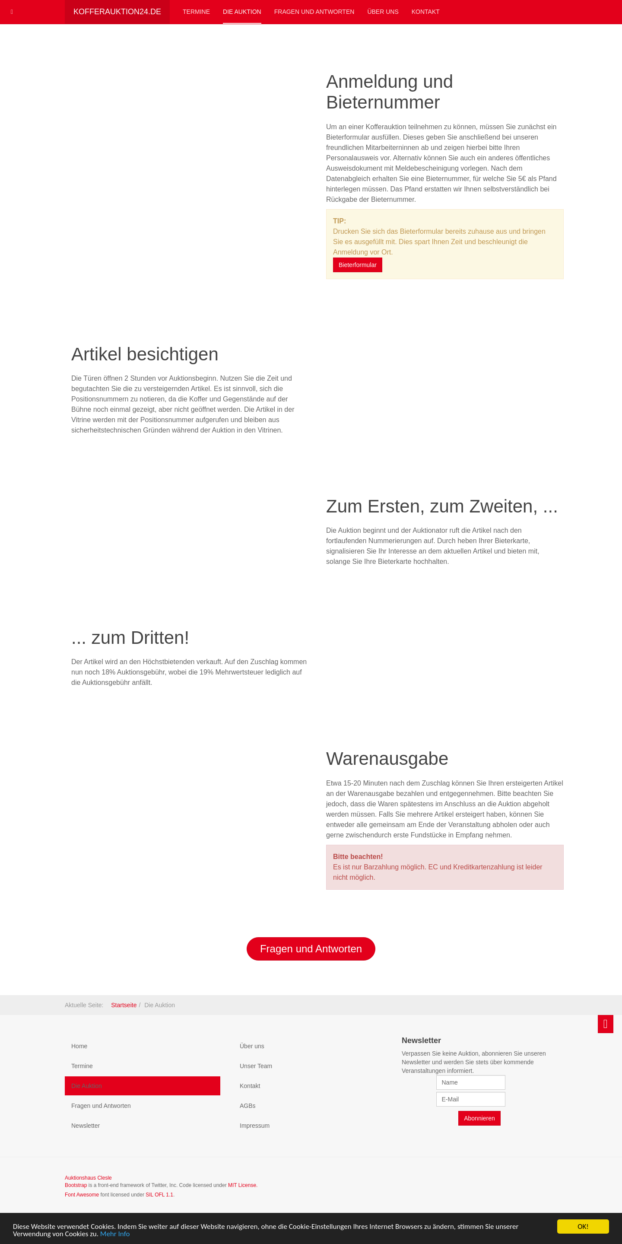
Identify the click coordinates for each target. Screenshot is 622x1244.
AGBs (248, 1105)
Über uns (382, 11)
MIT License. (242, 1185)
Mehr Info (115, 1234)
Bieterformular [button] (358, 264)
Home (79, 1046)
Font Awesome (82, 1195)
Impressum (255, 1125)
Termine (196, 11)
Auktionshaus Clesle (88, 1178)
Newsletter (85, 1125)
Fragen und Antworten (314, 11)
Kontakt (426, 11)
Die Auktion (242, 11)
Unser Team (256, 1066)
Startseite (123, 1005)
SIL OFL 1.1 (159, 1195)
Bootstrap (76, 1185)
